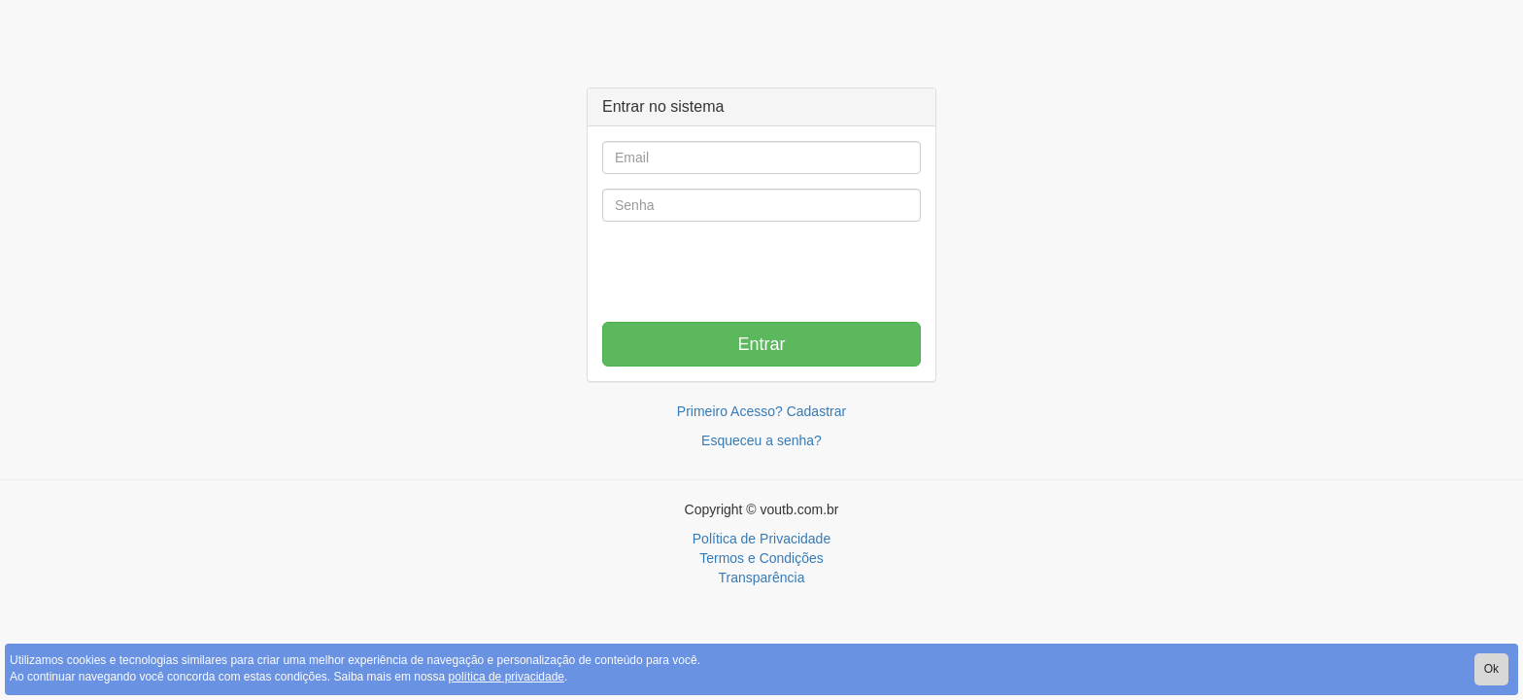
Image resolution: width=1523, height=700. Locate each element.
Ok (1491, 669)
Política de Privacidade (761, 538)
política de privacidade (506, 676)
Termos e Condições (761, 558)
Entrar (761, 344)
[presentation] (761, 274)
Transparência (762, 577)
